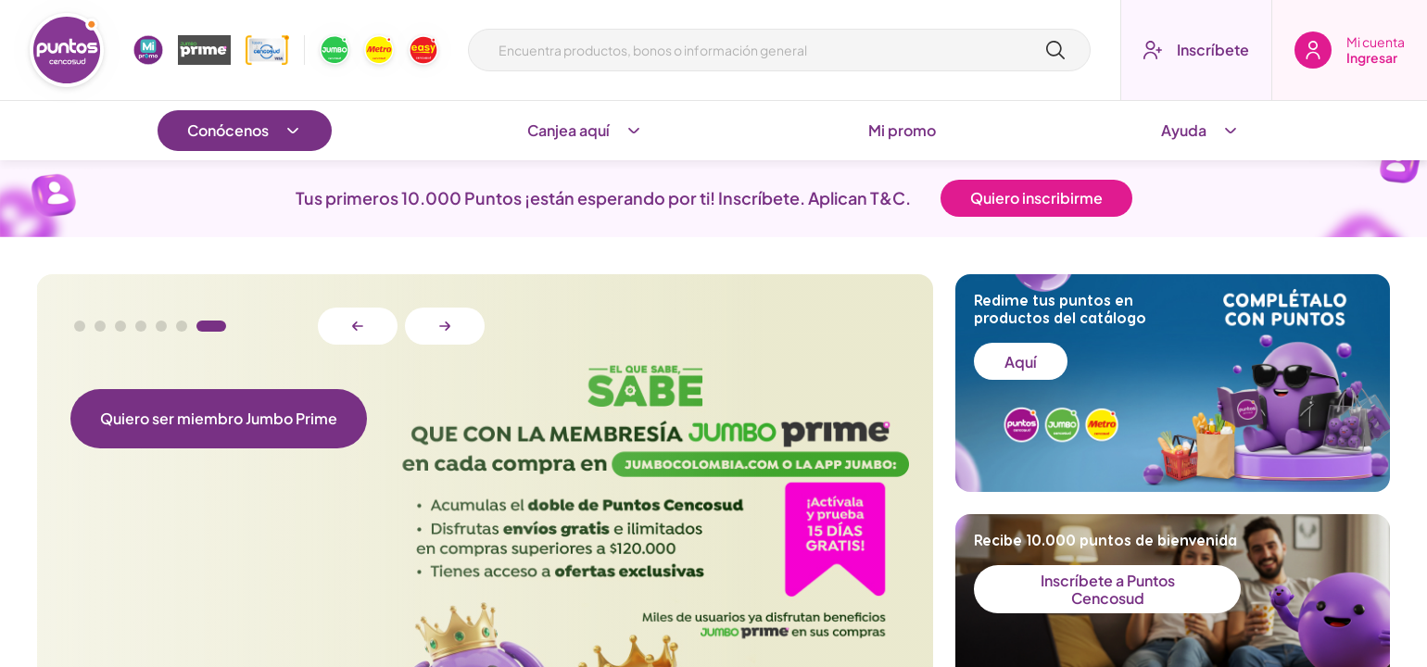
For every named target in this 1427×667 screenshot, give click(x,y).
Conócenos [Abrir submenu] (244, 130)
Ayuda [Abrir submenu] (1200, 130)
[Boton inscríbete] (1195, 50)
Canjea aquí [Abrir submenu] (585, 130)
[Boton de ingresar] (1349, 50)
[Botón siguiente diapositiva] (445, 326)
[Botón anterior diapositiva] (358, 326)
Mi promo (902, 130)
